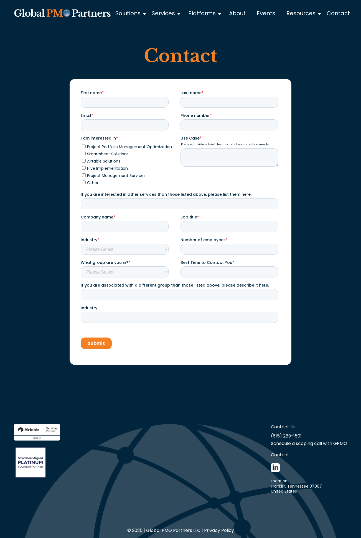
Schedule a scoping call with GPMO (309, 444)
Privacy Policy (219, 530)
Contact (338, 13)
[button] (133, 13)
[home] (62, 13)
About (237, 13)
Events (266, 13)
